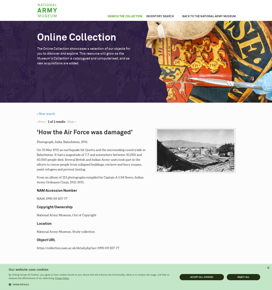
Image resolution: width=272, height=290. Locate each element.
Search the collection (125, 16)
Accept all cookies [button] (201, 277)
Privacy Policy (62, 278)
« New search (46, 114)
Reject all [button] (243, 277)
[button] (91, 284)
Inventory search (160, 16)
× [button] (268, 268)
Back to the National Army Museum (209, 16)
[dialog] (136, 277)
